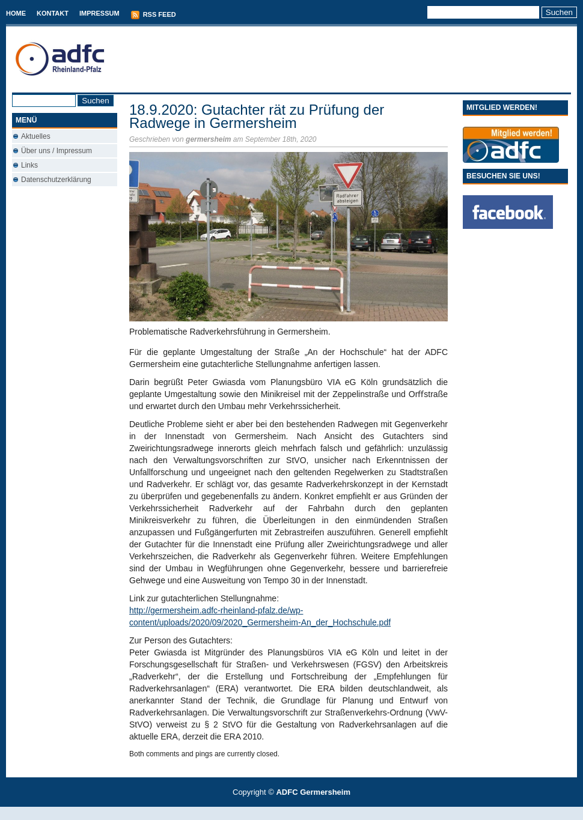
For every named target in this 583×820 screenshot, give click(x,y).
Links (29, 165)
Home (16, 13)
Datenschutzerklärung (56, 179)
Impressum (99, 13)
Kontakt (53, 13)
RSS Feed (153, 15)
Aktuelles (35, 136)
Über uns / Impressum (56, 151)
